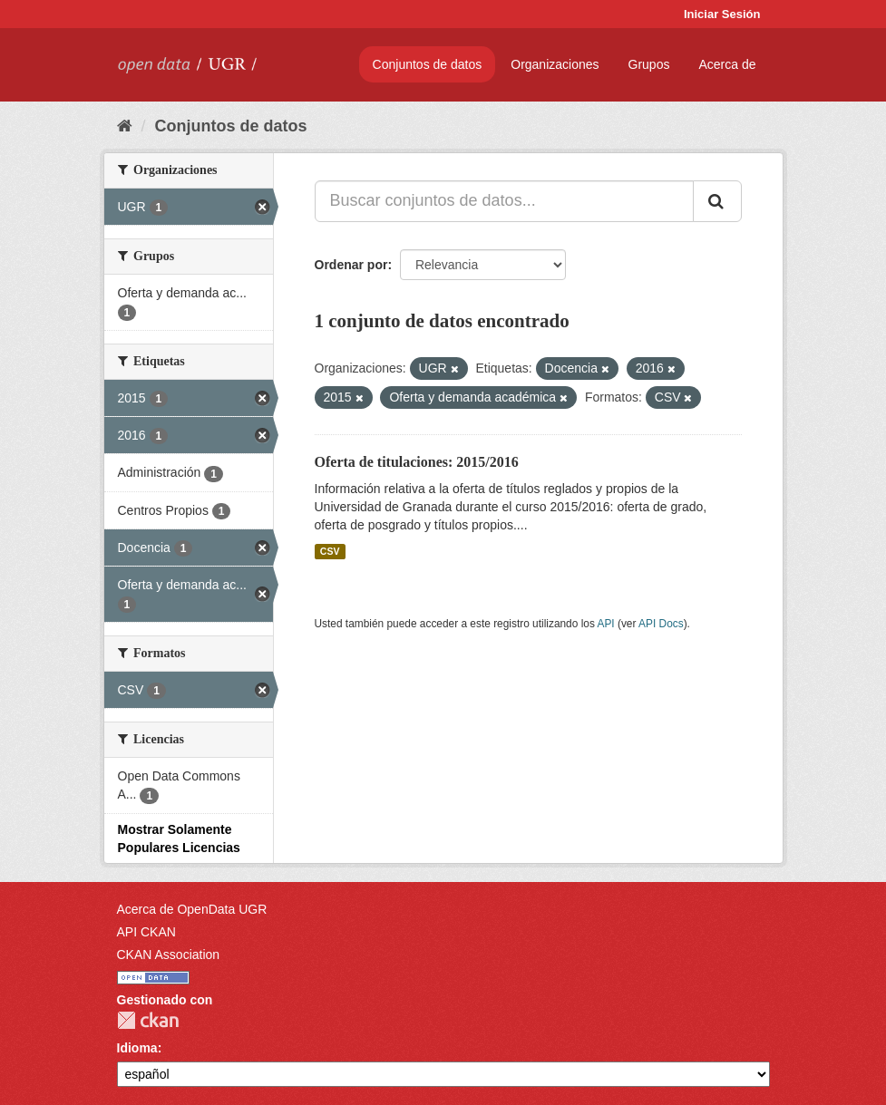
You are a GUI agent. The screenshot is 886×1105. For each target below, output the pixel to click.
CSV (330, 551)
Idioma (137, 1048)
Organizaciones (555, 64)
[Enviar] (717, 201)
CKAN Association (168, 954)
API (605, 623)
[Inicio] (124, 126)
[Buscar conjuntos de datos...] (504, 201)
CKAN (148, 1020)
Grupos (649, 64)
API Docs (661, 623)
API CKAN (146, 932)
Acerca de (726, 64)
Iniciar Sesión (722, 14)
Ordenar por (351, 264)
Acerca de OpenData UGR (192, 909)
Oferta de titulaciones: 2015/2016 (417, 462)
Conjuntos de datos (427, 64)
